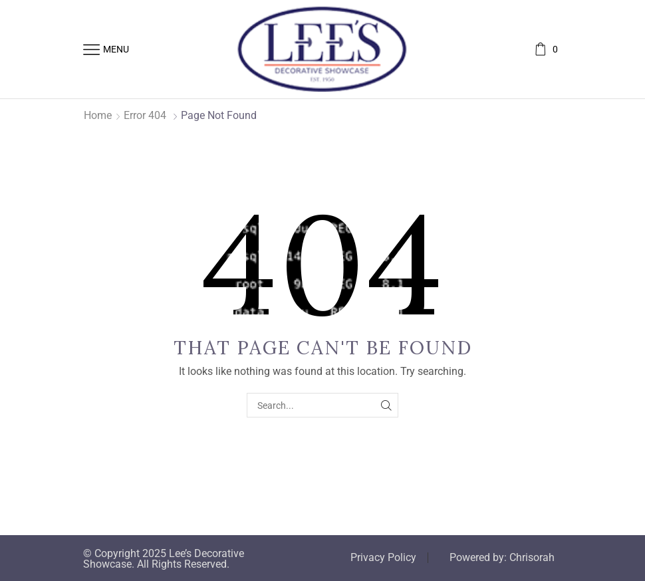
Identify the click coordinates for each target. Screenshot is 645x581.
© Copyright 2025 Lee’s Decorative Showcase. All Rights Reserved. (163, 559)
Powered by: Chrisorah (502, 557)
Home (98, 115)
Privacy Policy (383, 557)
